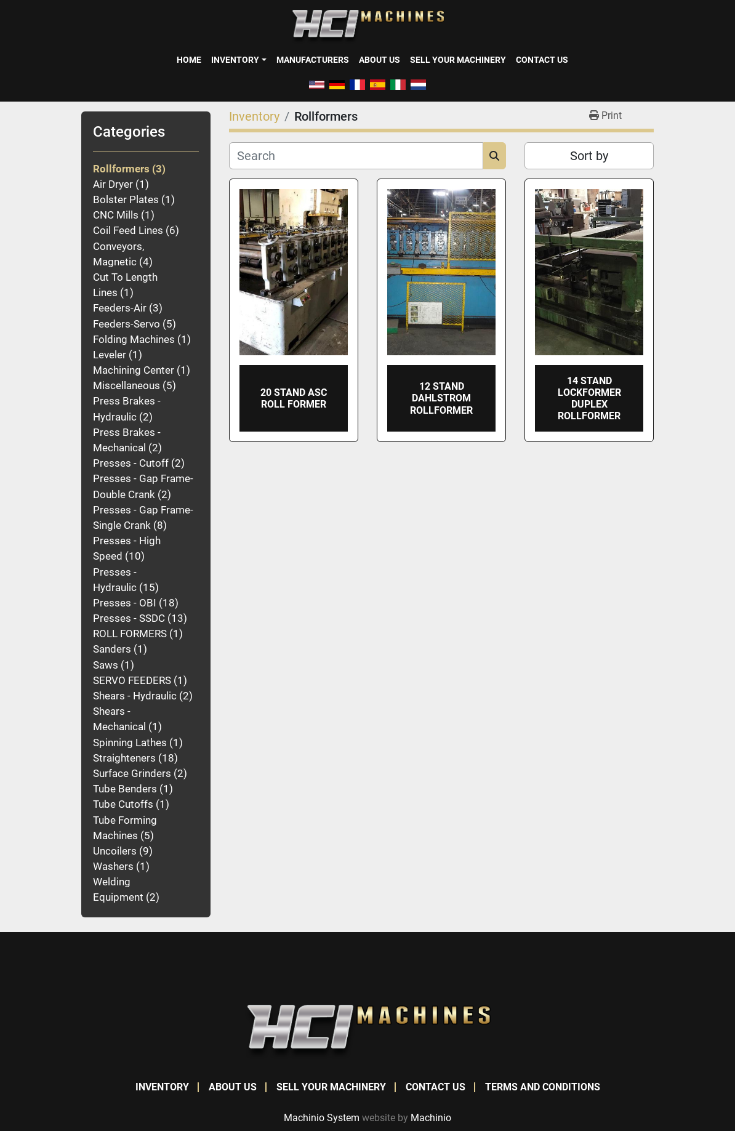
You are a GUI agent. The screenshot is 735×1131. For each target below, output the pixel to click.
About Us (379, 60)
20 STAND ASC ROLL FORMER (293, 398)
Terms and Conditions (542, 1087)
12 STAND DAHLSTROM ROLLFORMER (441, 398)
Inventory (235, 60)
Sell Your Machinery (458, 60)
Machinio (431, 1118)
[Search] (356, 155)
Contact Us (542, 60)
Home (189, 60)
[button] (238, 60)
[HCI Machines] (367, 1031)
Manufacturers (312, 60)
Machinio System (321, 1118)
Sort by (589, 155)
